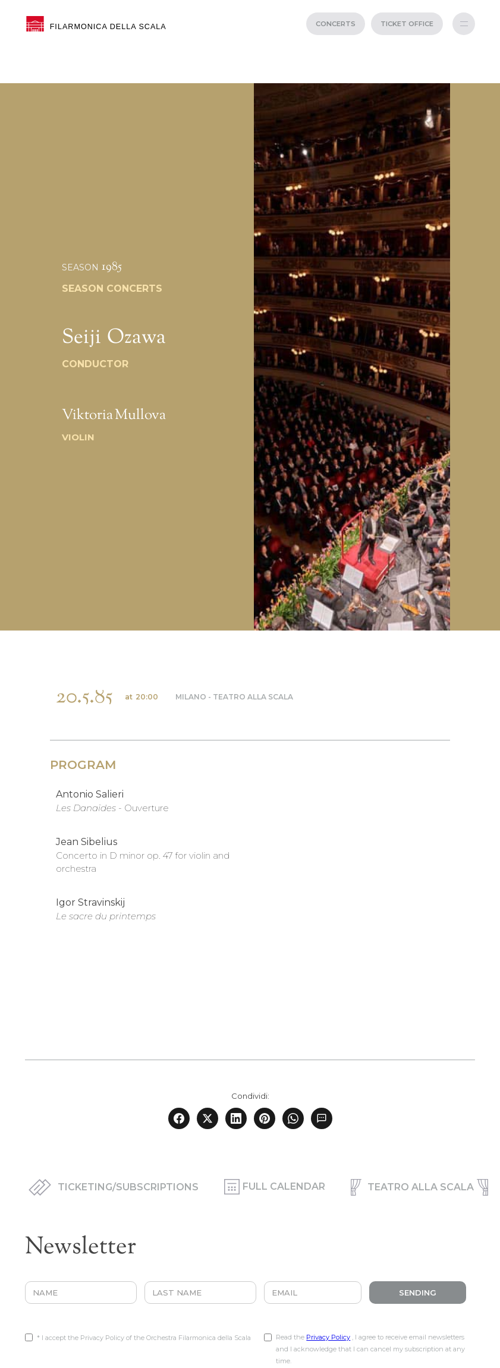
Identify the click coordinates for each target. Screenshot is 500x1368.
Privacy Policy (328, 1337)
